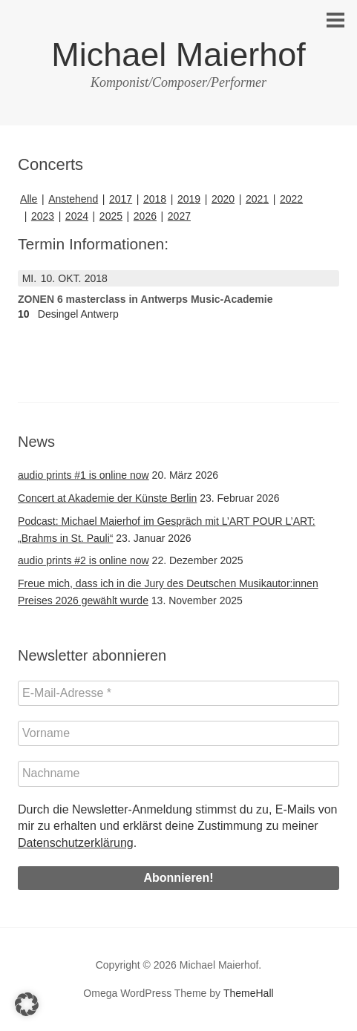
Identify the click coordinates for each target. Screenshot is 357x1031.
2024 (76, 216)
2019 (188, 199)
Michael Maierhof (178, 54)
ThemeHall (248, 993)
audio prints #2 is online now (83, 560)
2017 (120, 199)
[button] (26, 1004)
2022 (291, 199)
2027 (179, 216)
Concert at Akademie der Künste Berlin (107, 498)
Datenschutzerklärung (76, 843)
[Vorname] (178, 733)
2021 (257, 199)
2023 (42, 216)
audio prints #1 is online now (83, 475)
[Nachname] (178, 773)
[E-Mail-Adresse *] (178, 693)
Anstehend (73, 199)
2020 (223, 199)
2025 (110, 216)
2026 (145, 216)
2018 (154, 199)
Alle (28, 199)
